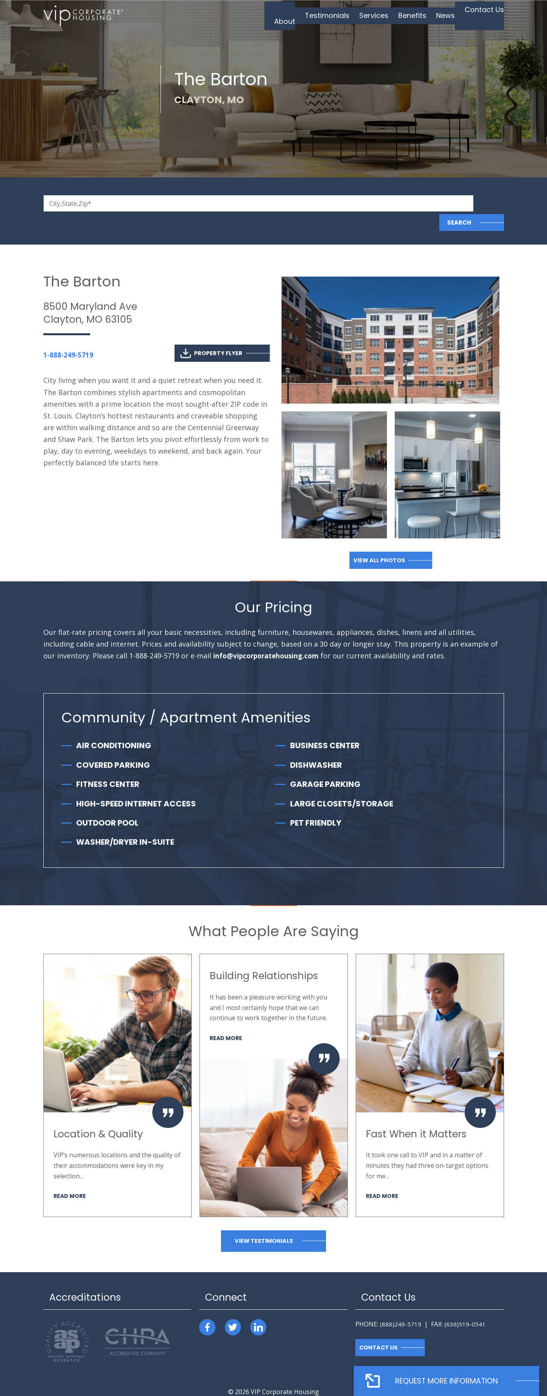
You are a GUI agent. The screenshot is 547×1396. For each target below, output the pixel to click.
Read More (70, 1177)
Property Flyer (210, 334)
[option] (117, 1066)
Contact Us (379, 1329)
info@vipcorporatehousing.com (268, 637)
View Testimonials (264, 1222)
